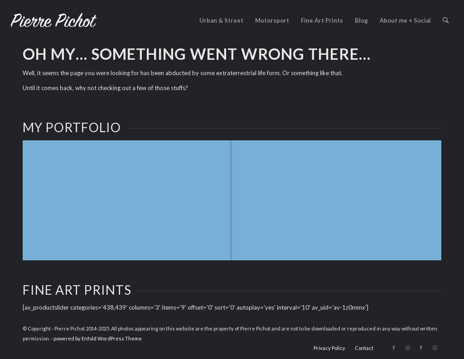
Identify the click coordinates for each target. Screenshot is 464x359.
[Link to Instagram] (407, 347)
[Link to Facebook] (394, 347)
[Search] (445, 20)
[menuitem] (221, 20)
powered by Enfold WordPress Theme (97, 338)
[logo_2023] (53, 20)
